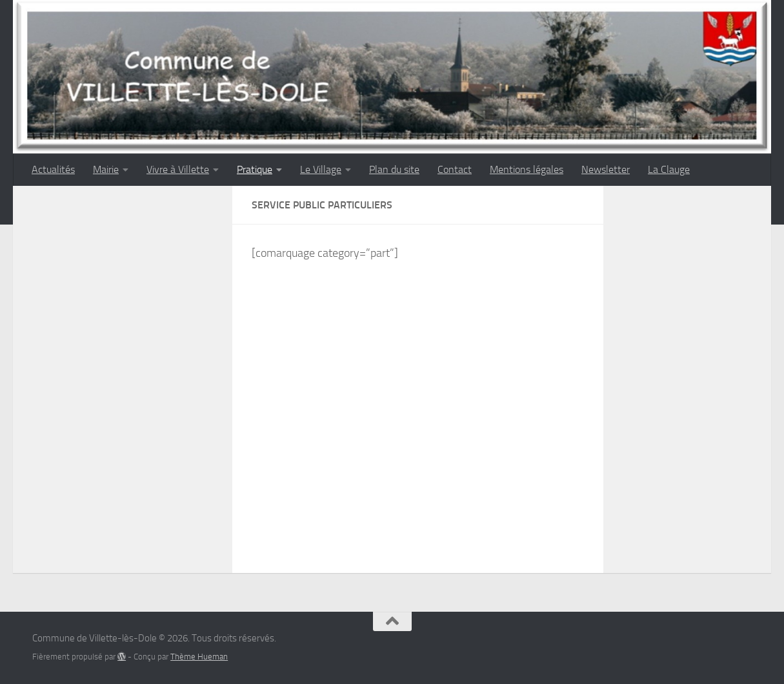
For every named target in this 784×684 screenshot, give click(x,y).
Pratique (254, 169)
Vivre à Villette (177, 169)
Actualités (53, 169)
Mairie (106, 169)
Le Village (320, 169)
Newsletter (605, 169)
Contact (454, 169)
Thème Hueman (199, 656)
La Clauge (669, 169)
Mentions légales (526, 169)
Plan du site (394, 169)
